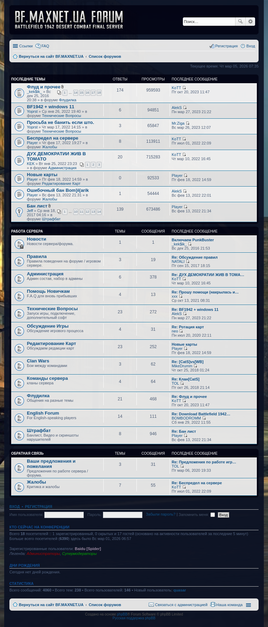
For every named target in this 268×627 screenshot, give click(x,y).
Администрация (62, 168)
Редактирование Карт (61, 183)
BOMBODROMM (186, 418)
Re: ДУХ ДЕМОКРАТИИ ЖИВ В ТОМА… (208, 275)
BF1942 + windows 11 (50, 106)
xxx (175, 296)
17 (93, 92)
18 (99, 92)
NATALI (178, 261)
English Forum (43, 413)
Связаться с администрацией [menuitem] (181, 605)
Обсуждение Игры (47, 326)
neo (175, 331)
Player (32, 143)
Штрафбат (51, 219)
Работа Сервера (27, 231)
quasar (179, 590)
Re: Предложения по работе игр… (204, 462)
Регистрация (38, 506)
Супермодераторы (79, 553)
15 (81, 92)
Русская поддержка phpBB (133, 618)
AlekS (177, 107)
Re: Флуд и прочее (189, 396)
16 (87, 92)
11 (81, 211)
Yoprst (32, 111)
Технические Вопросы (61, 115)
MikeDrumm (182, 366)
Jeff (30, 211)
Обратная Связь (27, 453)
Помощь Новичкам (48, 291)
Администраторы (43, 553)
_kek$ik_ (34, 91)
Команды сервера (47, 378)
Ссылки (26, 46)
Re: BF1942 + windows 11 (195, 309)
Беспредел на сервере (52, 138)
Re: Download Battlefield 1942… (201, 414)
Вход (14, 506)
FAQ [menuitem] (45, 46)
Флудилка (67, 100)
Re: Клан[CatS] (186, 379)
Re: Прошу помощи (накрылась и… (205, 292)
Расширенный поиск (250, 21)
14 (75, 92)
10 (75, 211)
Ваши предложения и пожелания (51, 464)
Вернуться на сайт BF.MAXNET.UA (51, 605)
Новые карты (42, 174)
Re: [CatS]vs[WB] (187, 362)
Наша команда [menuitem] (229, 605)
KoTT (176, 88)
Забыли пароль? (161, 514)
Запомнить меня (197, 514)
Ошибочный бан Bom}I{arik (58, 190)
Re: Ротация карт (188, 327)
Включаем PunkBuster (193, 240)
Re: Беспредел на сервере (197, 483)
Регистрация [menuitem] (226, 46)
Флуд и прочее (43, 86)
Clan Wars (38, 360)
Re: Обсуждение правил (195, 257)
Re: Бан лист (184, 431)
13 (93, 211)
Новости (36, 239)
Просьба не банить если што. (60, 122)
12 (87, 211)
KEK (31, 164)
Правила (37, 256)
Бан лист (37, 206)
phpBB (122, 614)
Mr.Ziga (178, 123)
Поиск (240, 21)
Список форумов (105, 605)
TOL (175, 383)
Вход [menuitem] (250, 46)
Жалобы (49, 147)
